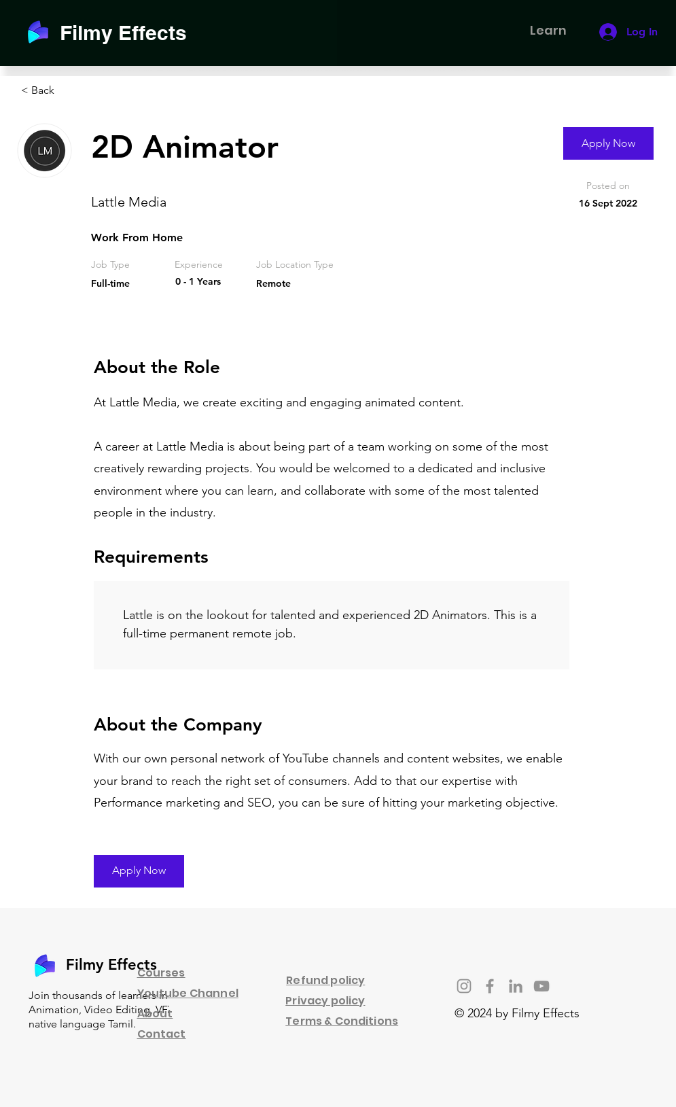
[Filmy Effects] (131, 32)
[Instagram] (464, 986)
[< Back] (69, 91)
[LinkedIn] (515, 986)
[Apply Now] (608, 143)
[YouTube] (541, 986)
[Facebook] (489, 986)
